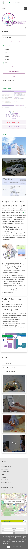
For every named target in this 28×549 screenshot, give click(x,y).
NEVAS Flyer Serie (14, 71)
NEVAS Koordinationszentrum (8, 474)
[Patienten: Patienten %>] (14, 383)
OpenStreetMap (18, 514)
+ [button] (2, 495)
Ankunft (20, 532)
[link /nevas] (14, 21)
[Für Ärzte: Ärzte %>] (14, 443)
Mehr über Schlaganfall (14, 42)
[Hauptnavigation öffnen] (25, 3)
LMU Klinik (3, 461)
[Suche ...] (12, 8)
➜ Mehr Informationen (18, 547)
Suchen (25, 8)
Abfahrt (7, 532)
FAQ (14, 76)
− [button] (2, 497)
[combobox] (14, 8)
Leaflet (12, 514)
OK (8, 547)
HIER (24, 212)
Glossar (14, 67)
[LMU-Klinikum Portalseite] (6, 2)
